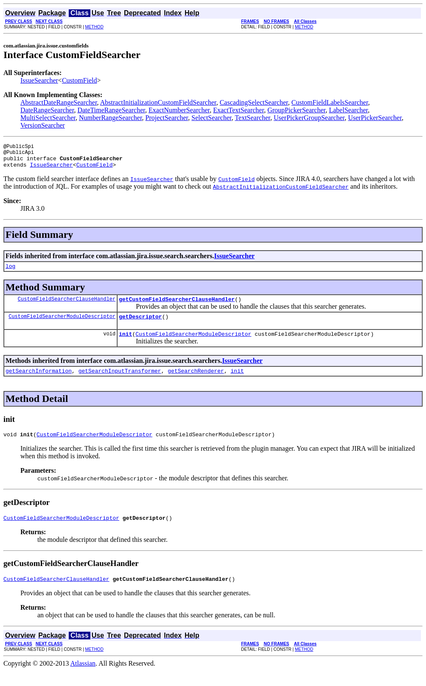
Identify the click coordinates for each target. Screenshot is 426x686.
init (125, 344)
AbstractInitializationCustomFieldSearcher (158, 102)
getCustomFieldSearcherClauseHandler (177, 306)
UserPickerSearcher (374, 117)
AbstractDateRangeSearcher (58, 102)
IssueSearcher (39, 80)
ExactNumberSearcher (179, 110)
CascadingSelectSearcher (254, 102)
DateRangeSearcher (47, 110)
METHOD (94, 27)
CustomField (79, 80)
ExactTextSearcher (238, 110)
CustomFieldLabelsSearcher (329, 102)
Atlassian (83, 678)
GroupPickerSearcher (296, 110)
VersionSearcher (42, 125)
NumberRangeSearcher (110, 117)
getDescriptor (140, 325)
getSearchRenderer (196, 382)
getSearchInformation (39, 382)
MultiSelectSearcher (48, 117)
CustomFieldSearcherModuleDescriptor (61, 325)
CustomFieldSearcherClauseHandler (66, 306)
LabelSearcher (348, 110)
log (10, 272)
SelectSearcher (211, 117)
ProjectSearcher (167, 117)
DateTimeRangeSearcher (111, 110)
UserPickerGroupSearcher (309, 117)
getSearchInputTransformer (119, 382)
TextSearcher (252, 117)
